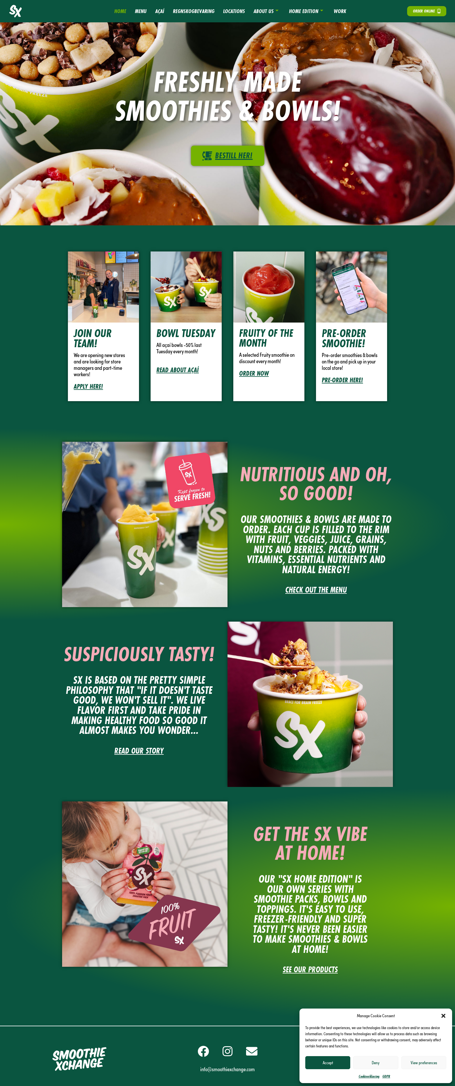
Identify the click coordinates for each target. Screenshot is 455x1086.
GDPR (386, 1076)
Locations (234, 11)
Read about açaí (177, 370)
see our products (310, 969)
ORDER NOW (254, 373)
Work (340, 11)
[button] (443, 1016)
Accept (328, 1062)
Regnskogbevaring (193, 11)
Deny (376, 1062)
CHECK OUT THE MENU (316, 590)
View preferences (424, 1062)
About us (266, 11)
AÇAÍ (159, 11)
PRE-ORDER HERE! (342, 380)
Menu (141, 11)
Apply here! (88, 386)
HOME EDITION (306, 11)
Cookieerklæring (369, 1076)
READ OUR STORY (139, 751)
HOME (120, 11)
